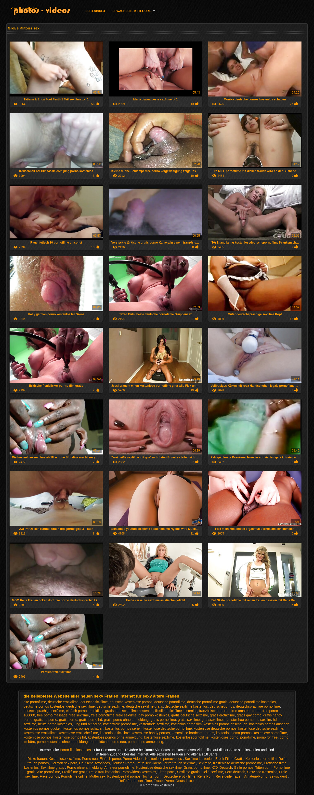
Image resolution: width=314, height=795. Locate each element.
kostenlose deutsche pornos (215, 728)
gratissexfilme (212, 720)
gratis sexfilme (189, 720)
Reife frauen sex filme (135, 781)
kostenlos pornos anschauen (225, 724)
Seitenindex (95, 11)
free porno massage (52, 715)
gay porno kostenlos (153, 715)
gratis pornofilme (163, 720)
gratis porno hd (90, 720)
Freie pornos (49, 776)
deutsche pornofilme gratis (207, 702)
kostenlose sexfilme (159, 737)
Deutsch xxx (185, 781)
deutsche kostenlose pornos (131, 702)
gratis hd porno (45, 720)
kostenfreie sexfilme (154, 724)
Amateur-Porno (255, 776)
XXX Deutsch (222, 767)
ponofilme (247, 737)
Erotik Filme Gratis (229, 759)
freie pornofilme (103, 715)
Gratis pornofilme (196, 767)
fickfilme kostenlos (183, 711)
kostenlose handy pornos (150, 733)
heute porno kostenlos (55, 724)
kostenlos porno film (186, 724)
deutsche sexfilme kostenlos (186, 706)
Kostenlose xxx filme (64, 759)
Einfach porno (110, 759)
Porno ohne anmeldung (85, 767)
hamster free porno (239, 720)
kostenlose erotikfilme (40, 733)
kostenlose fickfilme (115, 733)
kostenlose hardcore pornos (193, 733)
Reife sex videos (149, 763)
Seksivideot (278, 776)
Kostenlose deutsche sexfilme (159, 767)
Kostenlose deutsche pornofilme (237, 763)
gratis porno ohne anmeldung (126, 720)
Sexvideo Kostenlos (262, 772)
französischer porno (214, 711)
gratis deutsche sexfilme (189, 715)
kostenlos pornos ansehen (269, 724)
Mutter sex (97, 776)
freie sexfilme (126, 715)
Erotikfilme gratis (74, 772)
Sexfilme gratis (188, 772)
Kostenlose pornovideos (164, 759)
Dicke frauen (37, 759)
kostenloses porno (224, 737)
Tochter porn (151, 776)
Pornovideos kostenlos (138, 772)
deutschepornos (222, 706)
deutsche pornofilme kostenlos (252, 702)
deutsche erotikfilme (63, 702)
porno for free (267, 737)
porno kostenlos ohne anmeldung (62, 742)
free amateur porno (246, 711)
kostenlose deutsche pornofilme (168, 728)
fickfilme (161, 711)
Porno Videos (133, 759)
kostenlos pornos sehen (123, 728)
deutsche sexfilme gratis (144, 706)
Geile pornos (243, 767)
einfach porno (76, 711)
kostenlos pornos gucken (43, 728)
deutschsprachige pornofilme (258, 706)
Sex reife (204, 763)
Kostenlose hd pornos (123, 776)
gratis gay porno (249, 715)
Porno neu (90, 759)
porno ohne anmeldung (145, 742)
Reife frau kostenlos (104, 772)
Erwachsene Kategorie (132, 11)
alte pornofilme (35, 702)
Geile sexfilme (212, 772)
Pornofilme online (74, 776)
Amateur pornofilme (119, 767)
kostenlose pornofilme (270, 733)
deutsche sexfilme (110, 706)
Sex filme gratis (52, 767)
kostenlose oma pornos (233, 733)
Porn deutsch (235, 772)
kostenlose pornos (38, 737)
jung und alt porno (87, 724)
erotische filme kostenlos (134, 711)
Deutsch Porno (123, 763)
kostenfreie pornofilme (120, 724)
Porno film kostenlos (24, 8)
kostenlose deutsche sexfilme (260, 728)
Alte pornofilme (48, 772)
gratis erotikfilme (222, 715)
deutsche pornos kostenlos (44, 706)
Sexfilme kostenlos (199, 759)
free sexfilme (79, 715)
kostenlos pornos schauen (84, 728)
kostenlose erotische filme (78, 733)
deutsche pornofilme (169, 702)
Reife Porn (205, 776)
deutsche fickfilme (94, 702)
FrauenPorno (164, 781)
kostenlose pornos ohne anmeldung (115, 737)
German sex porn (64, 763)
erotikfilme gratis (101, 711)
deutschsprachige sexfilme (44, 711)
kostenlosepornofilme (192, 737)
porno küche (99, 742)
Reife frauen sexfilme (179, 763)
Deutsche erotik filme (179, 776)
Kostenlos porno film (261, 759)
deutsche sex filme (80, 706)
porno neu (118, 742)
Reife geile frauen (228, 776)
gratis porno (68, 720)
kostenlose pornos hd (69, 737)
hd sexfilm (263, 720)
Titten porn (263, 767)
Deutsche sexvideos (94, 763)
